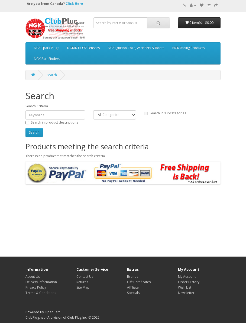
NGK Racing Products (188, 48)
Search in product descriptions (51, 122)
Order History (188, 282)
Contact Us (84, 276)
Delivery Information (41, 282)
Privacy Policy (35, 287)
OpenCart (52, 312)
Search (52, 75)
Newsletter (186, 292)
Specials (133, 292)
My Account (187, 276)
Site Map (82, 287)
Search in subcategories (165, 113)
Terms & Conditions (40, 292)
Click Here (74, 3)
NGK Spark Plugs (46, 48)
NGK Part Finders (47, 58)
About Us (32, 276)
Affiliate (133, 287)
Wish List (184, 287)
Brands (132, 276)
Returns (82, 282)
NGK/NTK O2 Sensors (83, 48)
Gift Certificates (139, 282)
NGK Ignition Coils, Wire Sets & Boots (136, 48)
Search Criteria (36, 106)
